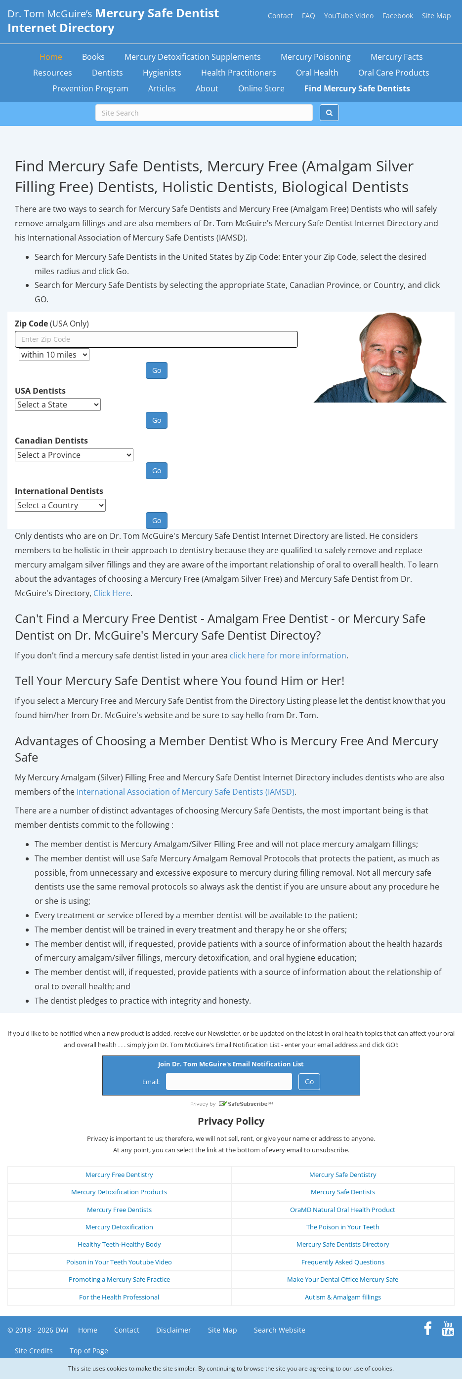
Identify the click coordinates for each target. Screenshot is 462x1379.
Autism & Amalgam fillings (343, 1297)
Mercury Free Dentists (119, 1209)
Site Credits (34, 1350)
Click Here (111, 593)
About (207, 88)
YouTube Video (349, 15)
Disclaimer (173, 1330)
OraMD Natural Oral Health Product (342, 1209)
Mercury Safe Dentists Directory (342, 1244)
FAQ (308, 15)
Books (93, 56)
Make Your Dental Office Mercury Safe (342, 1279)
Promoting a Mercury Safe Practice (119, 1279)
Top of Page (89, 1350)
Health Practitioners (238, 72)
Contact (280, 15)
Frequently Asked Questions (342, 1261)
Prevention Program (90, 88)
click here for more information (288, 655)
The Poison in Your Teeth (342, 1226)
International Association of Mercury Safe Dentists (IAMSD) (185, 791)
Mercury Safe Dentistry (343, 1174)
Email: (151, 1081)
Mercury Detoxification (119, 1226)
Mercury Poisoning (316, 56)
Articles (162, 88)
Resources (52, 72)
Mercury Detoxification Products (119, 1191)
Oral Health (317, 72)
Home (51, 56)
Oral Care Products (393, 72)
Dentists (107, 72)
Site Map (436, 15)
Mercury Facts (397, 56)
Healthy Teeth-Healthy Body (119, 1244)
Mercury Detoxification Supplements (193, 56)
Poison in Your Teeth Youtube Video (119, 1261)
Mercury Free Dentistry (119, 1174)
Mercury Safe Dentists (343, 1191)
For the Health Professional (119, 1297)
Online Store (261, 88)
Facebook (397, 15)
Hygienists (162, 72)
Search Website (279, 1330)
